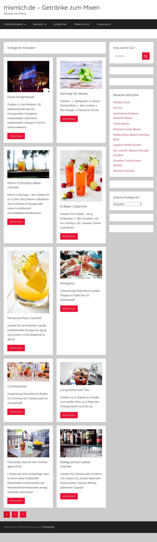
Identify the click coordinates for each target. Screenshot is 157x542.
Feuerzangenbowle (20, 97)
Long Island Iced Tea (74, 390)
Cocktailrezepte (15, 24)
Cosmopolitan (17, 386)
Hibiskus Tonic (121, 102)
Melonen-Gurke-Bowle (127, 129)
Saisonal (39, 24)
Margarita (67, 283)
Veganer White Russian (127, 144)
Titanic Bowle (121, 123)
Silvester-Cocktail (123, 170)
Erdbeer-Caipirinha (73, 206)
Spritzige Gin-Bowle (74, 93)
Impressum (104, 24)
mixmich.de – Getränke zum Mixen (52, 7)
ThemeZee (48, 527)
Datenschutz (82, 24)
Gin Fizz (117, 107)
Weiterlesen (16, 136)
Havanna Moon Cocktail (24, 318)
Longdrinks (60, 24)
